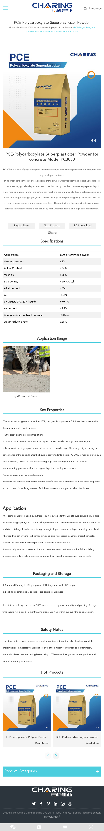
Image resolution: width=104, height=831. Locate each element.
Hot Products (52, 672)
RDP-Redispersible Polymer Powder (27, 736)
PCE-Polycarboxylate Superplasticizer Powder (52, 22)
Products (21, 27)
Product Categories (20, 771)
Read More (41, 743)
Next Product (52, 225)
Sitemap (77, 812)
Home (12, 27)
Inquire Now (21, 225)
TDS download (83, 225)
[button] (56, 755)
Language (93, 8)
